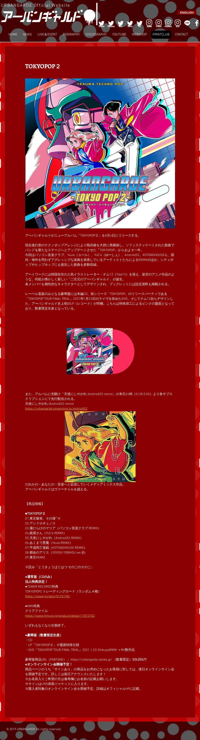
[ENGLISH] (187, 12)
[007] (168, 23)
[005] (140, 23)
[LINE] (187, 23)
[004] (130, 23)
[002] (111, 23)
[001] (101, 23)
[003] (121, 23)
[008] (178, 23)
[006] (149, 23)
